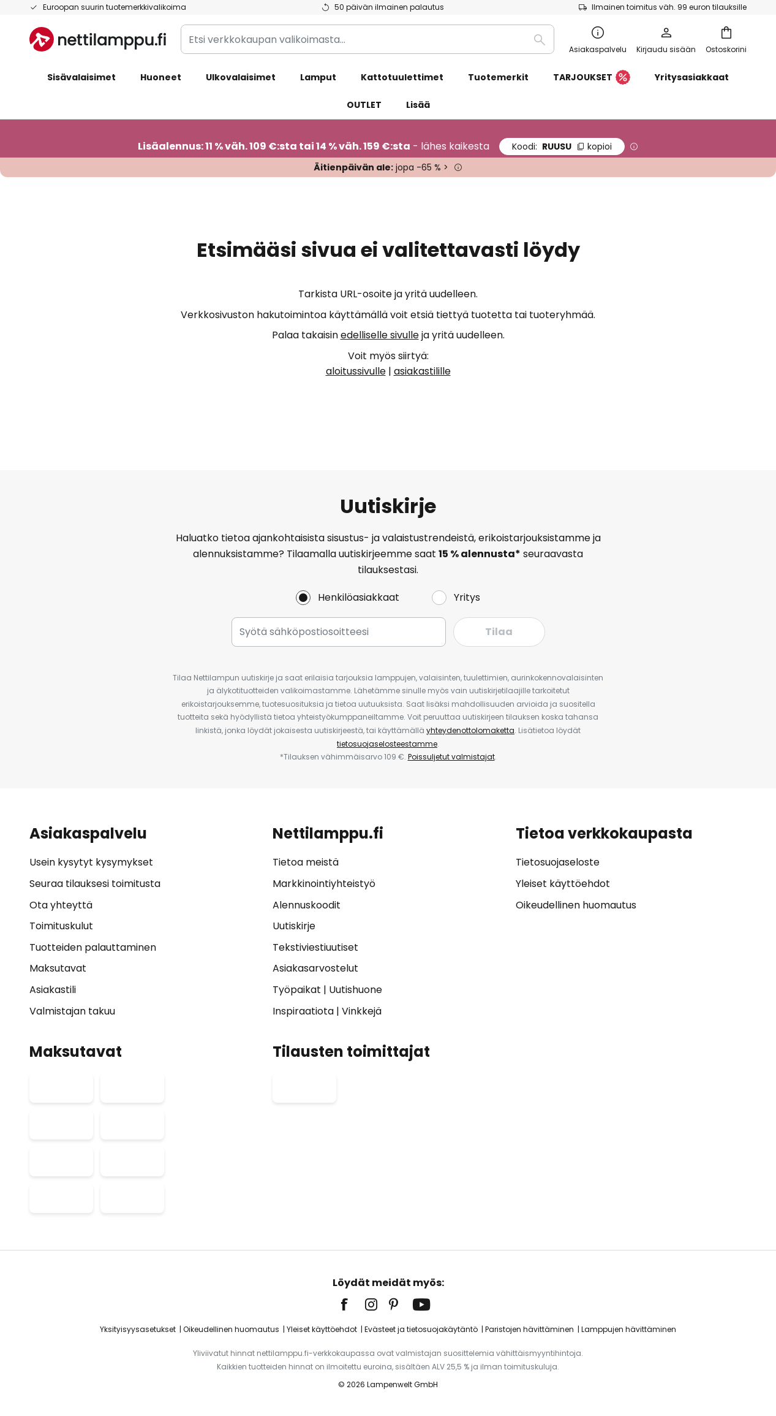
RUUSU (562, 146)
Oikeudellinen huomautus (576, 905)
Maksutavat (57, 968)
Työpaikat (297, 990)
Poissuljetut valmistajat (451, 757)
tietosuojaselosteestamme (387, 744)
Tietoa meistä (306, 862)
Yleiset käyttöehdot (563, 884)
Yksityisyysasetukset (138, 1329)
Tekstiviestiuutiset (315, 947)
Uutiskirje (294, 926)
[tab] (144, 922)
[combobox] (367, 39)
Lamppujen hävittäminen (628, 1329)
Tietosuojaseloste (558, 862)
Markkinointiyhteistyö (324, 884)
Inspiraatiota (303, 1011)
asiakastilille (422, 371)
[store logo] (97, 39)
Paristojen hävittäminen (529, 1329)
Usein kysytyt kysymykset (91, 862)
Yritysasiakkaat (692, 77)
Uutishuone (355, 990)
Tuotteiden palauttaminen (92, 947)
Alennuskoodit (307, 905)
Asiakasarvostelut (315, 968)
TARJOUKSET (591, 78)
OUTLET (364, 105)
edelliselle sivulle (380, 335)
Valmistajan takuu (72, 1011)
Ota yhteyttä (60, 905)
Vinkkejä (362, 1011)
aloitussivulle (356, 371)
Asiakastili (52, 990)
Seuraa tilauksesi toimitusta (94, 884)
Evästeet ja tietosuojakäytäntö (421, 1329)
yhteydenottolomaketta (470, 730)
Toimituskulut (61, 926)
